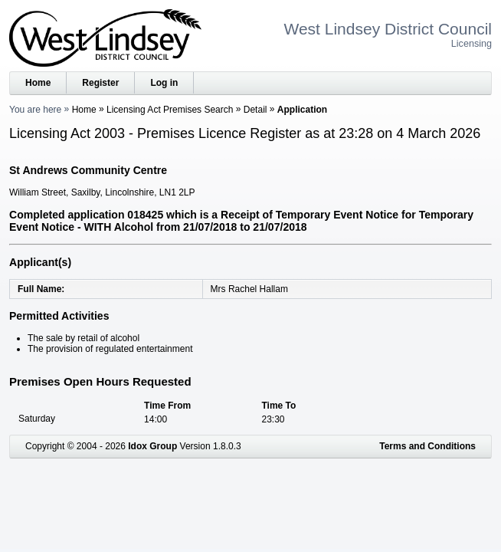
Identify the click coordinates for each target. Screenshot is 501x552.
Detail (255, 109)
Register (100, 82)
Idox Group (152, 446)
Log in (164, 82)
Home (38, 82)
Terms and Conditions (427, 446)
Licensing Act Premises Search (169, 109)
